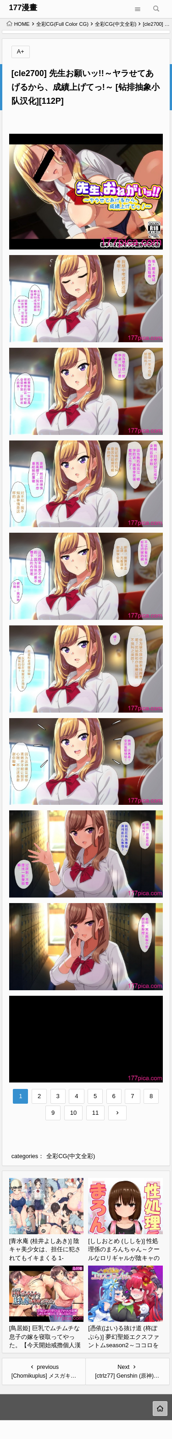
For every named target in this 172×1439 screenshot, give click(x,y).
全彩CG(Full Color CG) (62, 24)
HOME (18, 24)
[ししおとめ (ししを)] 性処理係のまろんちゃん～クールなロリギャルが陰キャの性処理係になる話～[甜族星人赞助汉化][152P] (124, 1257)
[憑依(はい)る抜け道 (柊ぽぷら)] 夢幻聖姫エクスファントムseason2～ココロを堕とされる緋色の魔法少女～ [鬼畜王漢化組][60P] (124, 1345)
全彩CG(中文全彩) (115, 24)
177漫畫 (23, 7)
